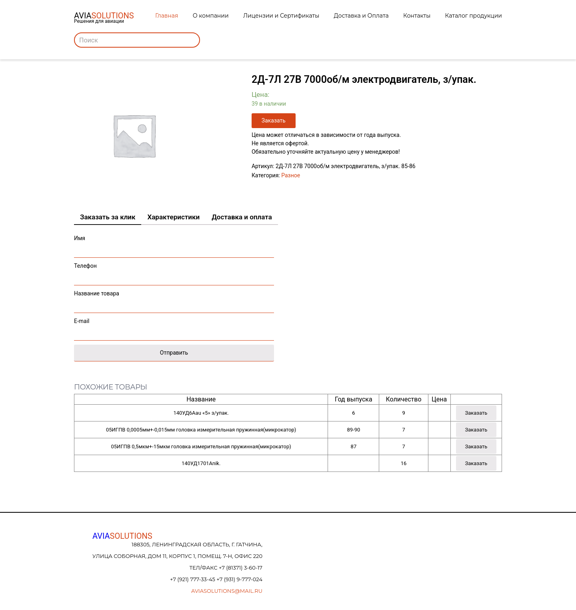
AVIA (122, 536)
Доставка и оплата (242, 217)
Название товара (174, 299)
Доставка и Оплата (361, 15)
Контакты (416, 15)
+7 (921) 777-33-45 (193, 579)
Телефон (174, 272)
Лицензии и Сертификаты (281, 15)
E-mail (174, 327)
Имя (174, 244)
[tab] (107, 217)
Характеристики (173, 217)
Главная (166, 15)
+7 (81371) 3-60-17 (240, 567)
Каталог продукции (473, 15)
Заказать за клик (107, 217)
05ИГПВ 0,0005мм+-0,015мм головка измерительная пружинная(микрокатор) (201, 430)
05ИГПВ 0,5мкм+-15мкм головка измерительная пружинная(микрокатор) (201, 446)
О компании (211, 15)
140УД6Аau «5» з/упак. (200, 413)
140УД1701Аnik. (201, 463)
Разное (290, 175)
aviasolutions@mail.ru (226, 591)
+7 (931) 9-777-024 (239, 579)
